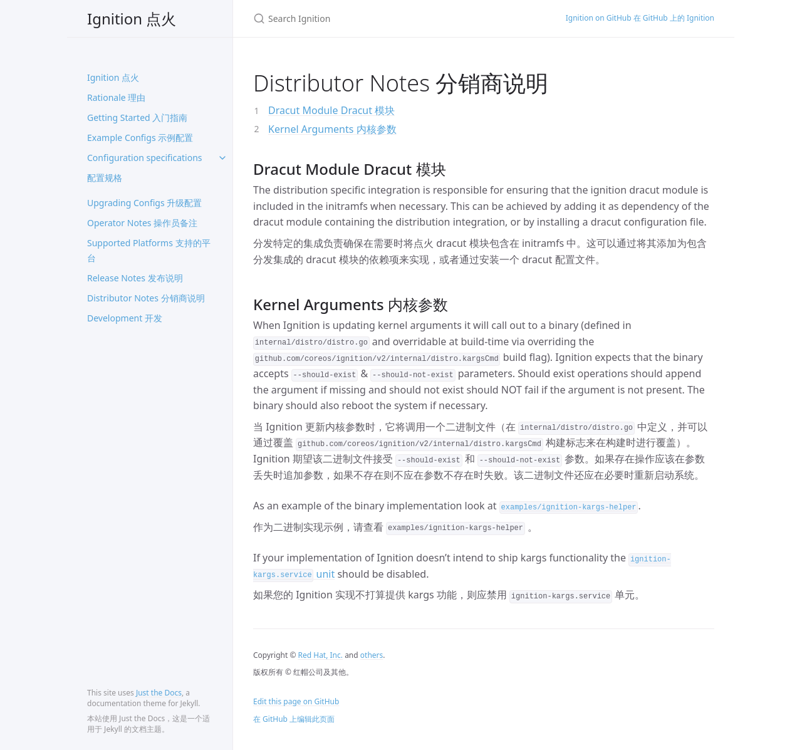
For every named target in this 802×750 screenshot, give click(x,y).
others (371, 655)
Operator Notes (142, 223)
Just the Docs (159, 692)
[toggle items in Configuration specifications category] (222, 158)
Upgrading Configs (144, 203)
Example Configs (140, 137)
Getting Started (137, 117)
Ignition (131, 18)
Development (124, 318)
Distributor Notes (146, 298)
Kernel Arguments (332, 129)
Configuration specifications (144, 168)
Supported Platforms (149, 250)
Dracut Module (331, 110)
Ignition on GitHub (640, 18)
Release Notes (135, 278)
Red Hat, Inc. (320, 655)
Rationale (116, 97)
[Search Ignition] (394, 18)
